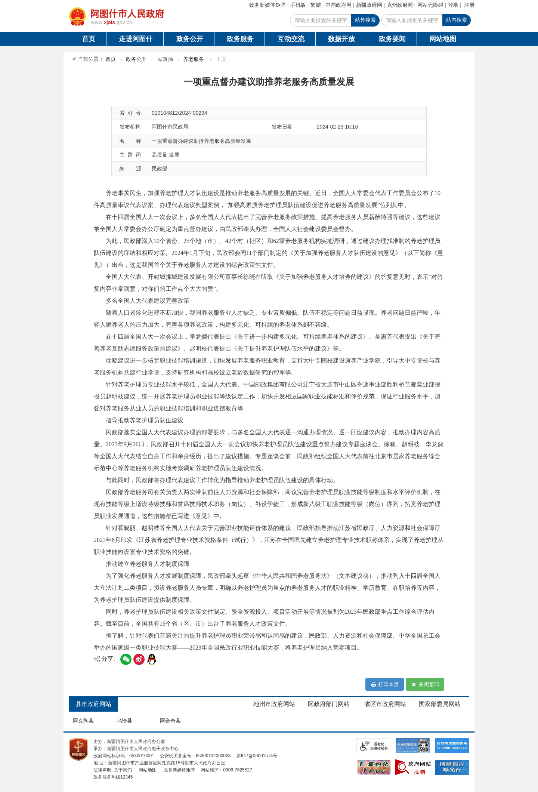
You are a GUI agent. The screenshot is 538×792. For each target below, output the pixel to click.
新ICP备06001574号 (256, 755)
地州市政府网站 (274, 704)
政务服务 (240, 39)
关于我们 (122, 770)
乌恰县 (124, 721)
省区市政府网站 (385, 704)
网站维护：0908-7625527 (226, 770)
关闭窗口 (425, 684)
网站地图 (442, 39)
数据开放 (341, 39)
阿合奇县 (170, 721)
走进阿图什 (135, 39)
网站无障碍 (430, 5)
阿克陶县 (83, 721)
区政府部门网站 (329, 704)
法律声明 (102, 770)
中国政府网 (338, 5)
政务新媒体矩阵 (267, 5)
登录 (453, 5)
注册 (469, 5)
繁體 (315, 5)
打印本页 (384, 684)
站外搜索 (365, 20)
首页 (88, 39)
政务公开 (189, 39)
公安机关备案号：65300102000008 (195, 755)
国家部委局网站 (440, 704)
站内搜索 (456, 20)
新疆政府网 (369, 5)
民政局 (165, 59)
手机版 (298, 5)
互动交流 (291, 39)
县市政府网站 (93, 704)
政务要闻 (392, 39)
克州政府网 (400, 5)
